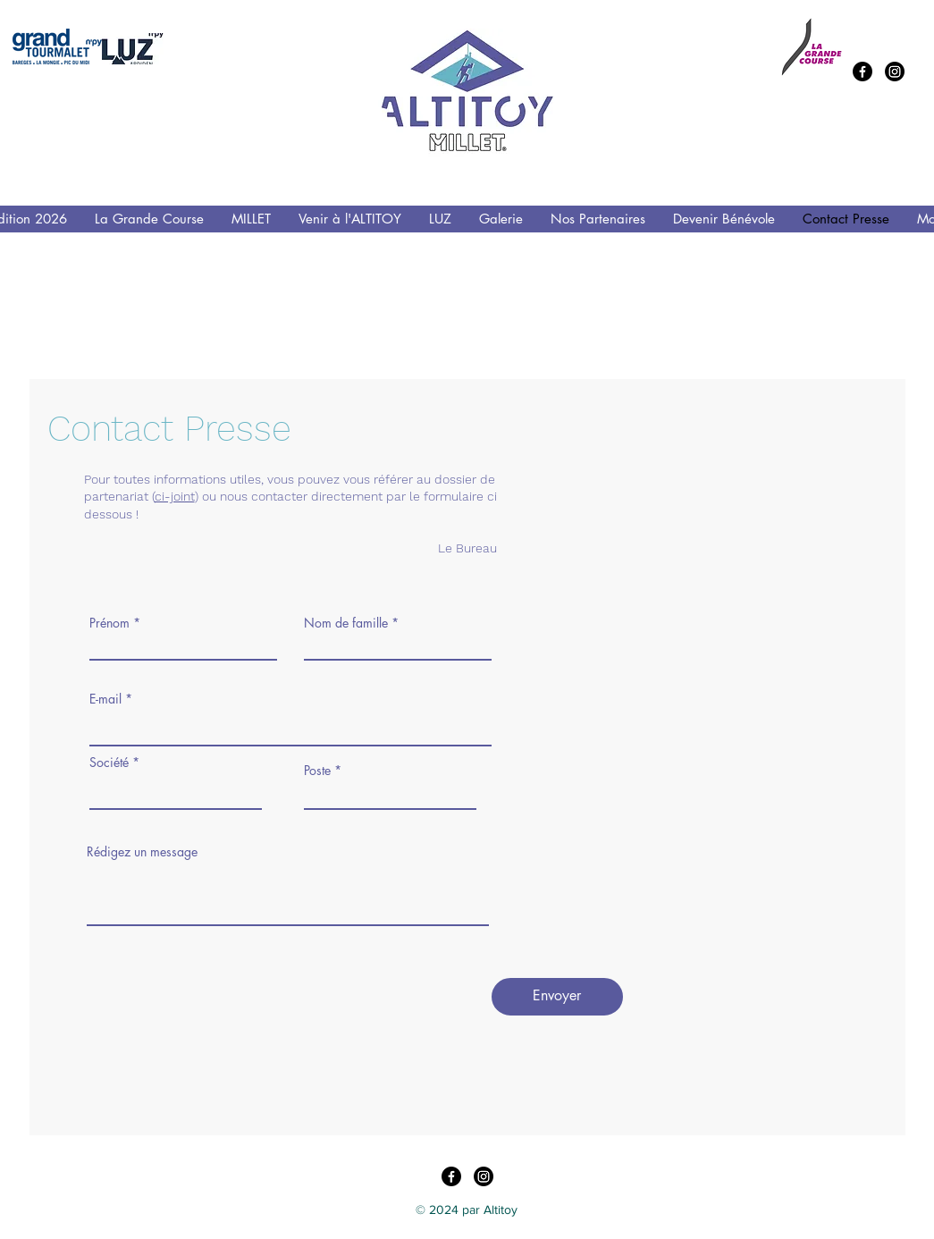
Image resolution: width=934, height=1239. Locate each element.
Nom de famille (346, 623)
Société (109, 762)
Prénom (109, 623)
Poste (317, 770)
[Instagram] (895, 71)
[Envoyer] (557, 997)
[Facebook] (862, 71)
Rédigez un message (142, 852)
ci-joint (175, 496)
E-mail (105, 699)
